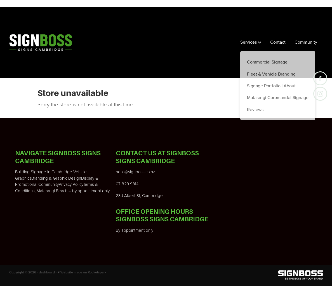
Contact (278, 42)
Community (306, 42)
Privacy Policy (71, 184)
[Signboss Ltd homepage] (40, 42)
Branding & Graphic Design (56, 178)
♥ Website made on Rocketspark (82, 272)
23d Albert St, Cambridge (139, 195)
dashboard (47, 272)
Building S (24, 172)
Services (250, 42)
